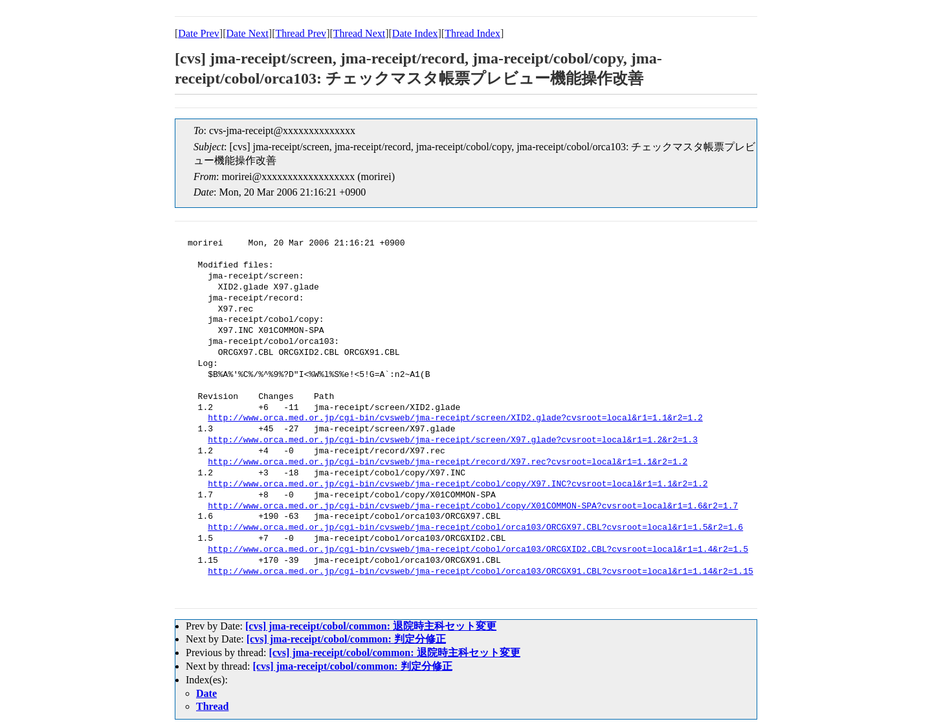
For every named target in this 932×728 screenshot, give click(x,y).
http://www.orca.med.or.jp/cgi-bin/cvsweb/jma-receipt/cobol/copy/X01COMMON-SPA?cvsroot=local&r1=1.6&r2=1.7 (473, 506)
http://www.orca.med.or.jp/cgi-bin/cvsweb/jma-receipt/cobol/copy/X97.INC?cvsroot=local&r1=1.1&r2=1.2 (457, 484)
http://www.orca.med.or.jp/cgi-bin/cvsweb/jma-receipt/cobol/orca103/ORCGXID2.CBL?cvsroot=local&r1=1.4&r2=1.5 (478, 550)
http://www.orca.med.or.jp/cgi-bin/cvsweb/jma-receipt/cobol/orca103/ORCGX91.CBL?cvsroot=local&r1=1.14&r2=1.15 (480, 572)
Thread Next (359, 33)
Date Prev (198, 33)
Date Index (415, 33)
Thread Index (472, 33)
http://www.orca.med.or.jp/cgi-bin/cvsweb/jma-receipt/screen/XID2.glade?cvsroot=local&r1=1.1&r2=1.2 (455, 418)
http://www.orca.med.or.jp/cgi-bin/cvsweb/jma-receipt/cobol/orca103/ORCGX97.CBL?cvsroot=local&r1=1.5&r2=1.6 (475, 528)
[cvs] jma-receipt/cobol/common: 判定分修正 (346, 638)
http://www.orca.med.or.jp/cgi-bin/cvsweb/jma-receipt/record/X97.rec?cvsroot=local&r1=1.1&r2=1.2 (447, 462)
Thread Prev (300, 33)
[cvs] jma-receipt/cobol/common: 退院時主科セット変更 (370, 625)
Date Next (248, 33)
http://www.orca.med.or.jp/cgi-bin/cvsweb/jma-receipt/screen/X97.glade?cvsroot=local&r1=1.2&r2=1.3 (453, 440)
